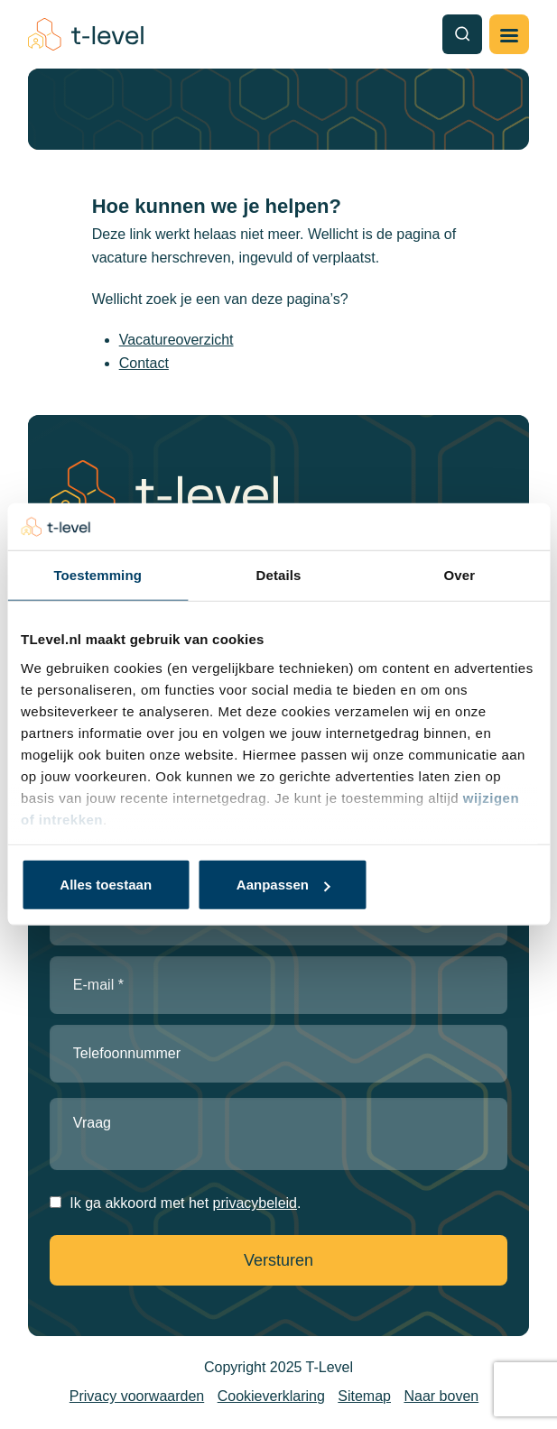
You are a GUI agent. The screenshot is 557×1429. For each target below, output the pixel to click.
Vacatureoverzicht (176, 339)
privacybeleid (255, 1203)
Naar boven (441, 1396)
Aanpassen (283, 884)
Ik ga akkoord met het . (185, 1203)
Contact (144, 363)
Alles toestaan (106, 884)
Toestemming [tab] (97, 575)
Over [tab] (460, 575)
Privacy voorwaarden (137, 1396)
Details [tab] (279, 575)
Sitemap (364, 1396)
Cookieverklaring (271, 1396)
